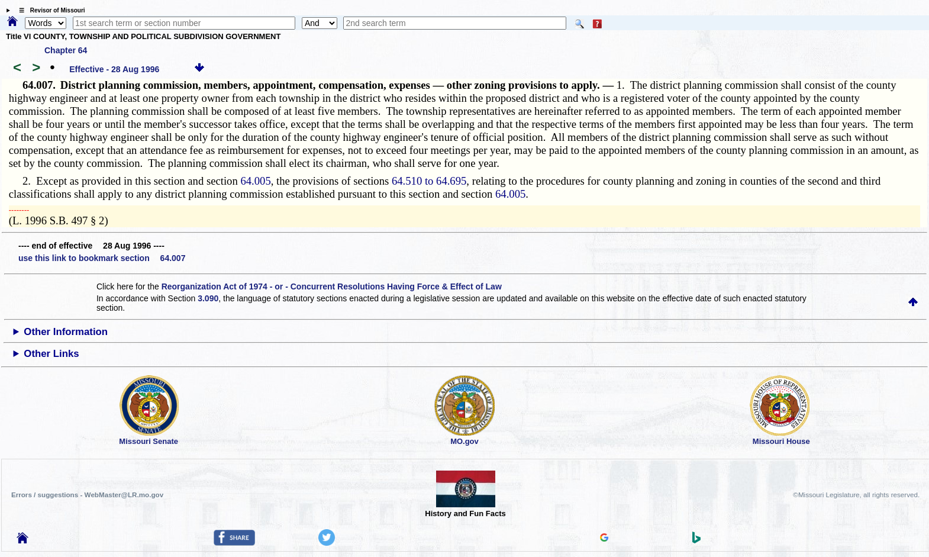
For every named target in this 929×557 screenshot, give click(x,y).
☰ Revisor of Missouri (49, 10)
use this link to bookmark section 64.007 (101, 258)
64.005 (255, 181)
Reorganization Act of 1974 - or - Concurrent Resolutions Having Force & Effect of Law (332, 286)
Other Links (51, 353)
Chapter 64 (65, 50)
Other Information (66, 331)
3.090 (208, 298)
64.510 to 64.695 (429, 181)
